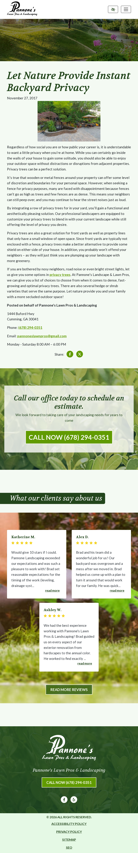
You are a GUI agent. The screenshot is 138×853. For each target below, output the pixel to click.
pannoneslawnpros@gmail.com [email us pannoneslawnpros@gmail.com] (42, 336)
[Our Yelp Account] (74, 802)
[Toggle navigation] (126, 9)
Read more (52, 590)
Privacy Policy (69, 832)
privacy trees (60, 275)
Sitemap (69, 839)
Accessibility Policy (69, 824)
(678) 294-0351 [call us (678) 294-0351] (30, 327)
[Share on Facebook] (70, 355)
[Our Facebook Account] (64, 802)
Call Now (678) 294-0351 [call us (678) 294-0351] (69, 437)
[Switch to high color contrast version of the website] (113, 9)
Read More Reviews (69, 689)
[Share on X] (79, 355)
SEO (69, 847)
